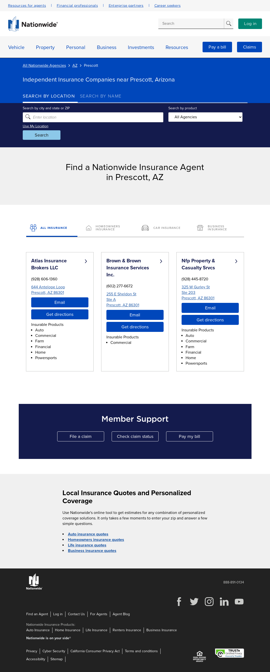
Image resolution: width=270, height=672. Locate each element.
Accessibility (35, 659)
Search (41, 135)
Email (59, 302)
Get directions (59, 314)
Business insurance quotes (92, 550)
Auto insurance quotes (88, 534)
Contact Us (76, 614)
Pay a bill (217, 47)
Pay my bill (196, 437)
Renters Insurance (127, 630)
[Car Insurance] (162, 228)
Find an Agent (37, 614)
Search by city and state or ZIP (46, 108)
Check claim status (138, 437)
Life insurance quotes (87, 545)
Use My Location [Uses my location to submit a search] (35, 126)
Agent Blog (121, 614)
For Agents (98, 614)
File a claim (87, 437)
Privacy (31, 651)
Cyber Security (53, 651)
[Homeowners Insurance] (107, 228)
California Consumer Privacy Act (95, 651)
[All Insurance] (51, 228)
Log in (250, 24)
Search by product (182, 108)
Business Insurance (161, 630)
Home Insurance (67, 630)
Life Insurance (96, 630)
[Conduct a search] (191, 24)
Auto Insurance (38, 630)
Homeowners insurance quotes (96, 539)
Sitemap (56, 659)
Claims (249, 47)
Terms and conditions (141, 651)
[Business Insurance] (218, 228)
